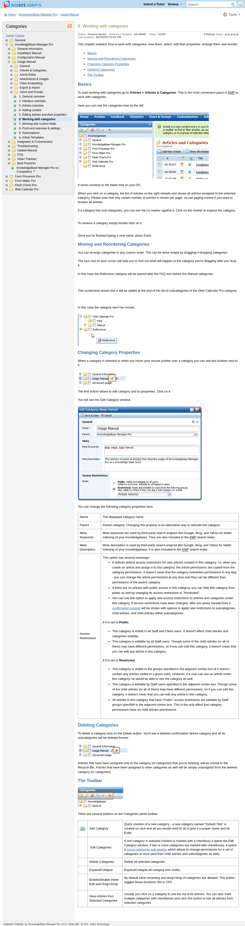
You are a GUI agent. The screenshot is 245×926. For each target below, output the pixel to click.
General (20, 40)
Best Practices (26, 163)
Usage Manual (69, 14)
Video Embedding (31, 83)
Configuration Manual (31, 57)
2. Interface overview (32, 101)
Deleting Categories (101, 69)
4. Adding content (30, 110)
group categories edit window (147, 849)
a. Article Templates (31, 137)
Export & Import (30, 87)
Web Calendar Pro (27, 189)
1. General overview (32, 96)
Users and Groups (31, 92)
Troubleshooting (27, 146)
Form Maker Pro (25, 180)
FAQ (20, 154)
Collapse (20, 35)
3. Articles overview (31, 105)
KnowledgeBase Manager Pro (38, 14)
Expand (10, 35)
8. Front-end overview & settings (39, 128)
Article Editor (28, 74)
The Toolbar (95, 75)
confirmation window (126, 608)
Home (12, 14)
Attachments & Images (34, 79)
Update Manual (27, 150)
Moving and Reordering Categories (111, 58)
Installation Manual (29, 53)
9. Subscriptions (29, 133)
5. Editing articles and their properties (43, 114)
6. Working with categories (37, 119)
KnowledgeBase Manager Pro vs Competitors (38, 170)
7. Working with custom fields (37, 123)
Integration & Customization (35, 141)
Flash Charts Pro (26, 185)
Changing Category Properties (108, 64)
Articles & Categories (33, 70)
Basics (91, 53)
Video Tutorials (26, 159)
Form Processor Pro (28, 176)
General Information (30, 49)
